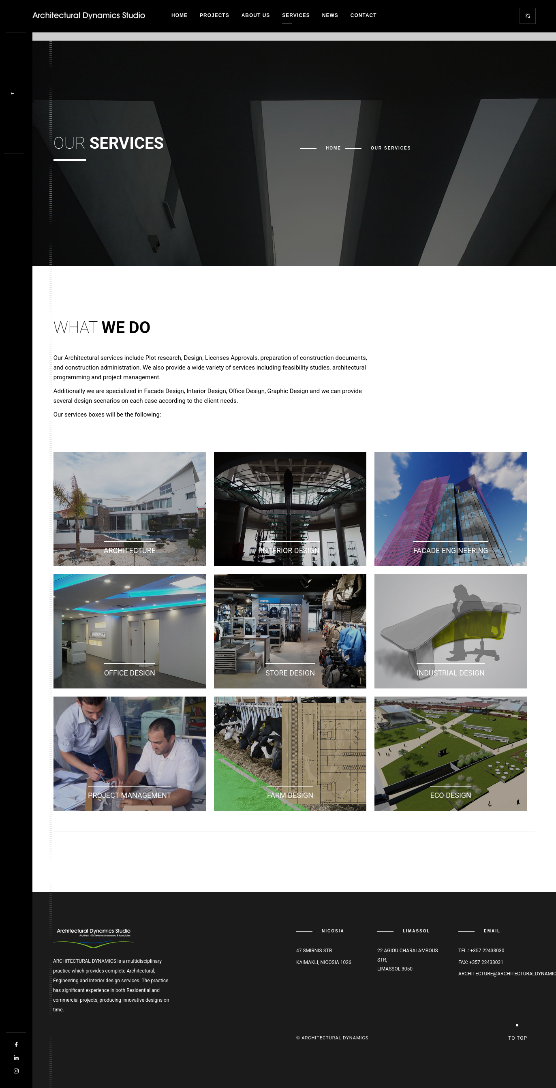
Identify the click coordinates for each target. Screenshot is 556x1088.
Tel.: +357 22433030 (481, 950)
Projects (214, 15)
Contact (364, 15)
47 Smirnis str (314, 950)
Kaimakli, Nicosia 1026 (323, 962)
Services (296, 15)
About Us (256, 15)
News (330, 15)
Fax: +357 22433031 (480, 962)
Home (179, 15)
